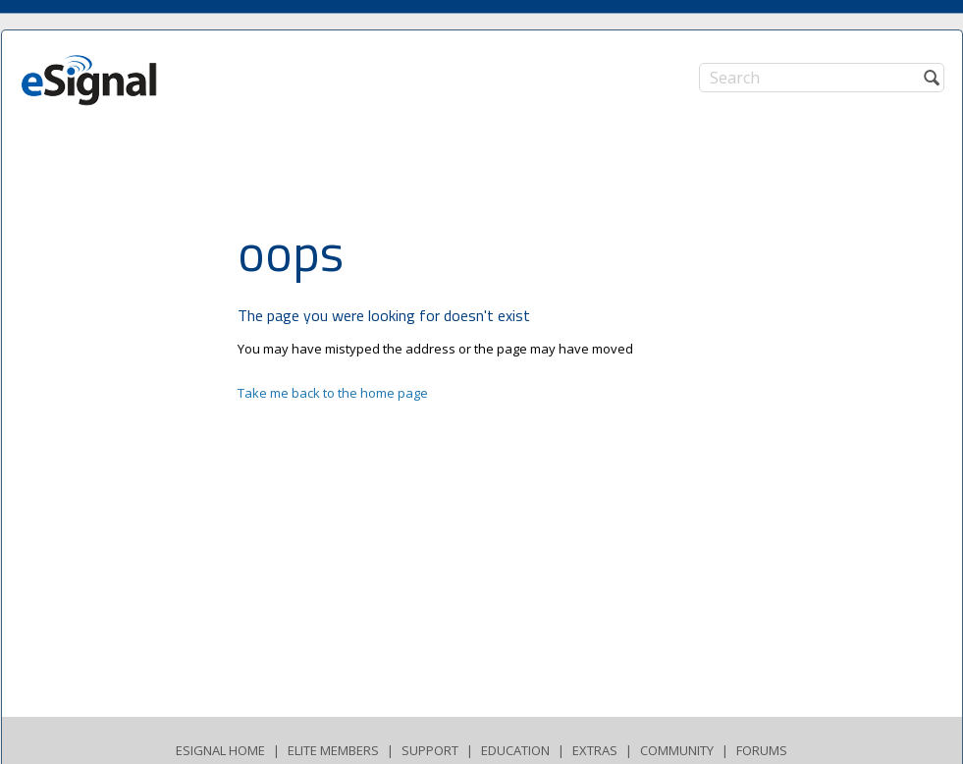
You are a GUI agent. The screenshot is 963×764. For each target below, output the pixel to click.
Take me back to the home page (333, 393)
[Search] (821, 77)
